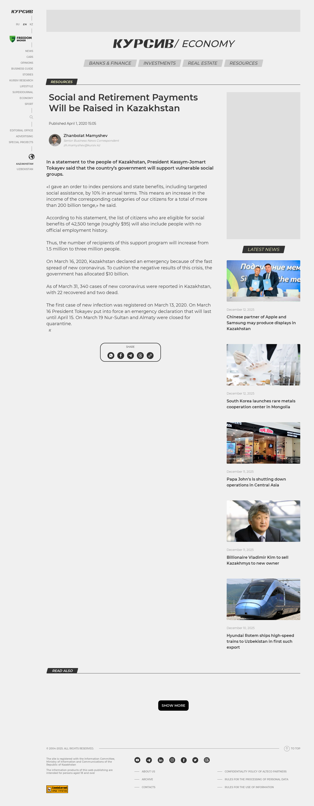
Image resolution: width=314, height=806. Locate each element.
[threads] (207, 760)
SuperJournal (23, 92)
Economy (26, 98)
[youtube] (137, 760)
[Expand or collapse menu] (31, 117)
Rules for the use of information (249, 787)
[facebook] (184, 760)
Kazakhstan (24, 163)
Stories (28, 74)
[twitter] (195, 760)
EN (24, 24)
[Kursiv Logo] (22, 11)
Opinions (27, 62)
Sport (29, 104)
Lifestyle (26, 86)
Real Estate (202, 63)
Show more (173, 705)
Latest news (263, 249)
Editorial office (21, 130)
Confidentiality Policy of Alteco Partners (256, 771)
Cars (29, 57)
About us (148, 771)
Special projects (21, 142)
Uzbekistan (25, 169)
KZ (31, 24)
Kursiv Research (21, 80)
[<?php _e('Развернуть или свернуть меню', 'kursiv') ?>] (32, 157)
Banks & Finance (110, 63)
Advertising (24, 136)
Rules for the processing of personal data (256, 779)
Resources (243, 63)
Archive (147, 779)
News (29, 51)
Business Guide (22, 68)
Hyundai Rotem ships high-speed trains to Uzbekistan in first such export (260, 641)
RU (18, 24)
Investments (159, 63)
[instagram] (172, 760)
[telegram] (149, 760)
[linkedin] (160, 760)
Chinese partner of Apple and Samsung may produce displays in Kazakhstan (261, 323)
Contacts (148, 787)
